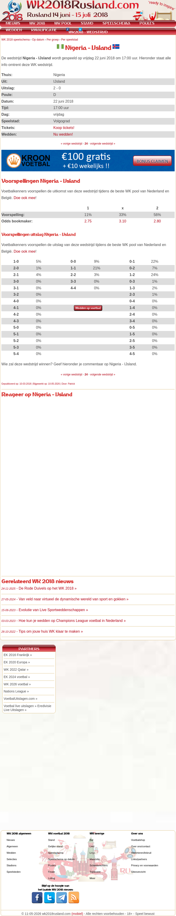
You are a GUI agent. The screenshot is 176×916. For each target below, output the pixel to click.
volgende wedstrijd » (102, 143)
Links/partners (139, 859)
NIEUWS (13, 23)
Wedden (11, 852)
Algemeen (12, 846)
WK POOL (63, 23)
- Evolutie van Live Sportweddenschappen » (44, 610)
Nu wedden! (63, 134)
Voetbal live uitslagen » (20, 706)
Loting (51, 878)
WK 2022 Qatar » (16, 669)
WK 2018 (37, 23)
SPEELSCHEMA (116, 23)
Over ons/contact (140, 846)
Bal (91, 840)
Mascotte (95, 859)
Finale (51, 871)
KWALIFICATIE (44, 30)
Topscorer (95, 871)
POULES (147, 23)
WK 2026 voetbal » (17, 684)
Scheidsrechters (99, 865)
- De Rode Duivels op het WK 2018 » (39, 588)
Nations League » (16, 691)
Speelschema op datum (61, 859)
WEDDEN (14, 30)
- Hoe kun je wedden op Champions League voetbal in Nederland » (63, 621)
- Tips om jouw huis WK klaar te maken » (42, 631)
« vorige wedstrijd (71, 143)
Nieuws (11, 840)
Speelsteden (14, 871)
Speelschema (55, 852)
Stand (51, 840)
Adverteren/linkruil (141, 852)
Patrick (71, 384)
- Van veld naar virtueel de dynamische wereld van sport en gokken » (65, 599)
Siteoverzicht (138, 871)
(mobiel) (77, 914)
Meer (92, 878)
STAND (87, 23)
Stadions (11, 865)
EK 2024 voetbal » (17, 677)
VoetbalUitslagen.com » (20, 698)
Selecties (12, 859)
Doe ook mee (24, 198)
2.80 (157, 221)
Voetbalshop (138, 840)
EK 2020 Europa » (17, 662)
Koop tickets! (63, 128)
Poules (52, 865)
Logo (92, 852)
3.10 (122, 221)
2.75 (87, 221)
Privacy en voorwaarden (144, 865)
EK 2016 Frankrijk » (18, 655)
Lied (92, 846)
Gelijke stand (55, 846)
